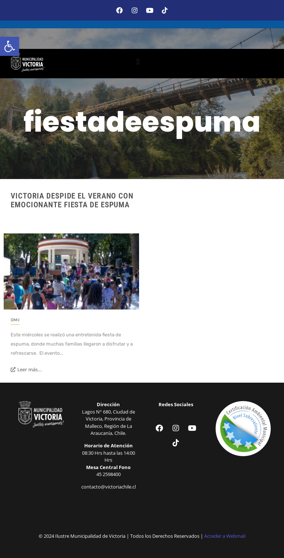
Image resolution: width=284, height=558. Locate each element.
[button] (9, 46)
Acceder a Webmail (224, 536)
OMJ (15, 320)
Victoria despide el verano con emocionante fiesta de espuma (72, 200)
